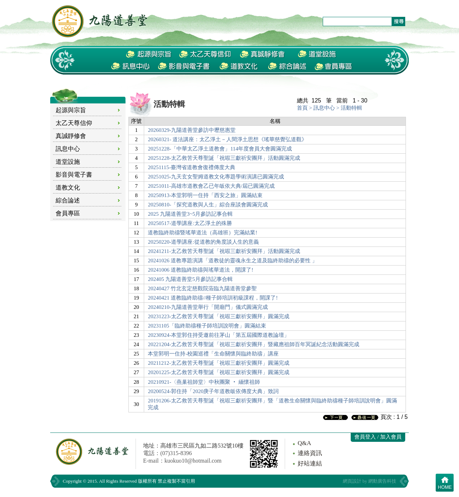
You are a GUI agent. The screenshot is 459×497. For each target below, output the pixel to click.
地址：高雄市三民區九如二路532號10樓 (193, 446)
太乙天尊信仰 (74, 123)
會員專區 (68, 213)
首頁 (302, 108)
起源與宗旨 (71, 110)
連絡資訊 (310, 453)
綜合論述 (68, 200)
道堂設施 (68, 161)
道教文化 (68, 187)
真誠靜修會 (71, 136)
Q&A (304, 443)
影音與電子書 (74, 174)
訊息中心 (68, 148)
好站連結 (310, 463)
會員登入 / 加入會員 (378, 437)
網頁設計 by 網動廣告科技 (370, 481)
